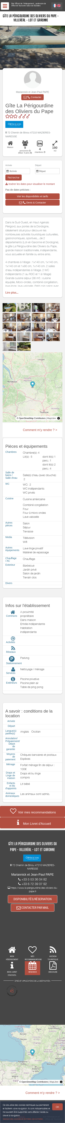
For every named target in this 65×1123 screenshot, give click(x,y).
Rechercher (13, 177)
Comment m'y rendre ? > (40, 430)
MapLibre (51, 418)
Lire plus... (11, 292)
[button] (32, 97)
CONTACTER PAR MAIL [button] (32, 907)
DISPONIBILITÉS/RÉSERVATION (33, 899)
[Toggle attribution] (59, 418)
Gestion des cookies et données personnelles (23, 1119)
